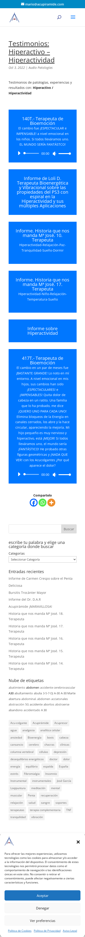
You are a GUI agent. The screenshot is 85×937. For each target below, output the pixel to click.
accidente (36, 704)
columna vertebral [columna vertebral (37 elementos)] (22, 752)
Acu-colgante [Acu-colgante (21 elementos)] (18, 723)
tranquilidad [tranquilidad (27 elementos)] (18, 817)
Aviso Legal (70, 931)
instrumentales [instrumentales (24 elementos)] (41, 781)
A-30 (57, 693)
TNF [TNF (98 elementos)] (68, 810)
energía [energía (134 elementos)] (15, 766)
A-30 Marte (68, 693)
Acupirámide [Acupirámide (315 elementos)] (41, 723)
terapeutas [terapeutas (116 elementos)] (17, 810)
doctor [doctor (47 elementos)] (53, 759)
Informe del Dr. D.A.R (25, 599)
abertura (14, 699)
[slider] (32, 153)
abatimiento (17, 687)
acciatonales (59, 699)
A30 (11, 693)
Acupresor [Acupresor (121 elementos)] (61, 723)
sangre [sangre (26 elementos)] (45, 803)
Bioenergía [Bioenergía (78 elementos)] (34, 737)
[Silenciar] (54, 154)
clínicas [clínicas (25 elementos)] (64, 745)
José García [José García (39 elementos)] (64, 781)
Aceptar (43, 895)
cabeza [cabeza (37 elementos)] (63, 737)
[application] (42, 153)
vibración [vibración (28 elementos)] (37, 817)
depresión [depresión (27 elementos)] (60, 752)
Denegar (42, 908)
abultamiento (24, 693)
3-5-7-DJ (48, 693)
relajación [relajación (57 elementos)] (16, 803)
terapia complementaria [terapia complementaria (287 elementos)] (45, 810)
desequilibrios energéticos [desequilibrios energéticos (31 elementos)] (27, 759)
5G (27, 704)
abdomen (32, 687)
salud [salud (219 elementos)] (32, 803)
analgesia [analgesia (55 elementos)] (28, 730)
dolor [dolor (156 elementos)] (66, 759)
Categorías (17, 553)
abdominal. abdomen (35, 699)
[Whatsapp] (42, 503)
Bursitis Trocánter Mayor (27, 592)
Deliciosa (15, 585)
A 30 (44, 710)
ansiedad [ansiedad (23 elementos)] (16, 737)
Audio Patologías (41, 67)
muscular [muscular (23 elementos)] (16, 795)
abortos (49, 704)
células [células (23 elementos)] (43, 752)
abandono (16, 710)
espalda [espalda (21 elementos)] (48, 766)
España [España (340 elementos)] (63, 766)
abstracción (16, 704)
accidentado (32, 710)
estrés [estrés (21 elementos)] (14, 774)
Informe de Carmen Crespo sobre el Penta (41, 578)
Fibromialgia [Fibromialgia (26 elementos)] (32, 774)
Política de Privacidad (47, 931)
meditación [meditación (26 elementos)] (38, 788)
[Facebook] (34, 503)
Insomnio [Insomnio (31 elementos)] (51, 774)
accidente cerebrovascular (57, 687)
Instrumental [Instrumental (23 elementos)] (18, 781)
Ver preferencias (42, 920)
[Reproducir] (19, 153)
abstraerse (62, 704)
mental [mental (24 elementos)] (55, 788)
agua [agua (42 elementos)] (13, 730)
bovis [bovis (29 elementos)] (50, 737)
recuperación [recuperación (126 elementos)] (49, 795)
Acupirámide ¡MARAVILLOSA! (30, 606)
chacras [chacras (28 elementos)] (49, 745)
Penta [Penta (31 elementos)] (31, 795)
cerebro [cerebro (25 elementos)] (34, 745)
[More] (51, 503)
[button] (78, 842)
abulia (38, 693)
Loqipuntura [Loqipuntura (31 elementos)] (18, 788)
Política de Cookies (20, 931)
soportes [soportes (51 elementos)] (61, 803)
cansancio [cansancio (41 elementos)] (16, 745)
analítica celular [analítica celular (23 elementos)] (50, 730)
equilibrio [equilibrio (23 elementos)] (32, 766)
